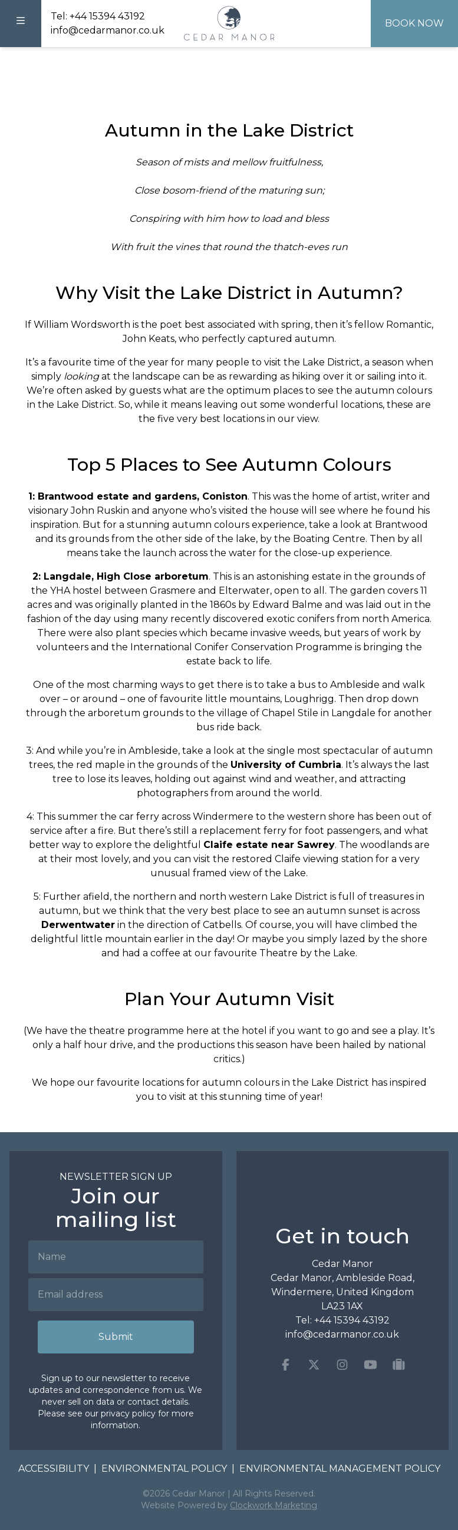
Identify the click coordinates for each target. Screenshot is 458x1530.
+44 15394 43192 (107, 16)
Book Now (414, 23)
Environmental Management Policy (339, 1468)
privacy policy (128, 1413)
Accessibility (53, 1468)
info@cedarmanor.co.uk (107, 30)
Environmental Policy (164, 1468)
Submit (115, 1336)
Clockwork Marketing (273, 1505)
